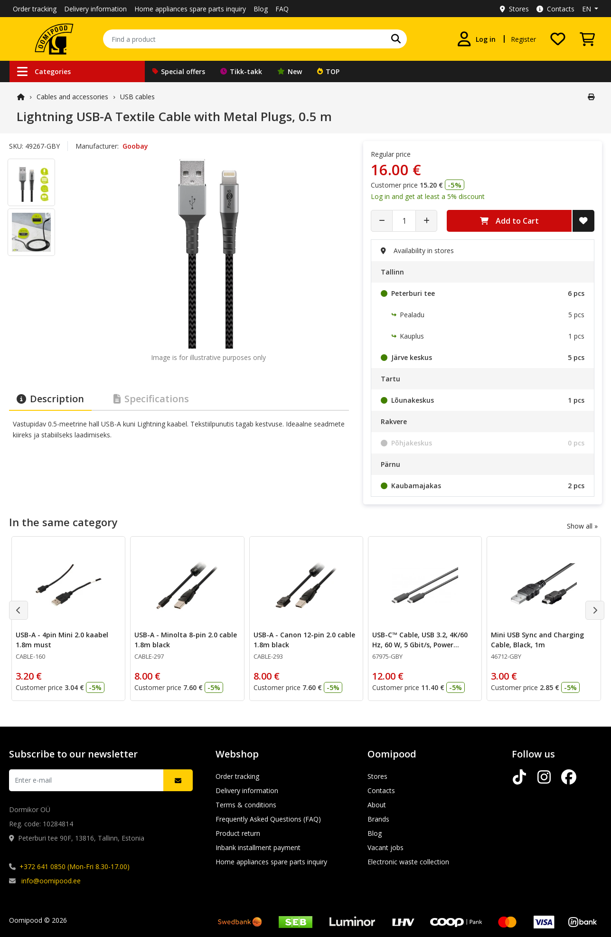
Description (50, 398)
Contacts (555, 8)
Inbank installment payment (258, 847)
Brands (378, 818)
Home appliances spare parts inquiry (190, 8)
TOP (328, 71)
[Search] (396, 38)
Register (523, 39)
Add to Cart (509, 221)
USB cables (137, 96)
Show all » (582, 525)
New (289, 71)
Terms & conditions (246, 804)
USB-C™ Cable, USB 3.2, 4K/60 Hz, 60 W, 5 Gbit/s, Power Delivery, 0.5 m (419, 644)
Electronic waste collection (408, 861)
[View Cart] (587, 39)
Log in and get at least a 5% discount (428, 196)
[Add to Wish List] (583, 221)
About (376, 804)
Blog (261, 8)
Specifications (151, 398)
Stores (514, 8)
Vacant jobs (385, 847)
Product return (238, 833)
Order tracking (34, 8)
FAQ (282, 8)
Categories (44, 71)
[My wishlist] (558, 39)
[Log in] (476, 39)
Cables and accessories (72, 96)
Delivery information (95, 8)
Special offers (178, 71)
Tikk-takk (241, 71)
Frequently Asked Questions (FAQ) (268, 818)
